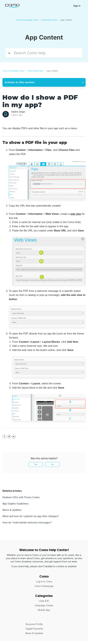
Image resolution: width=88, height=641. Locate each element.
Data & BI (44, 600)
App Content (66, 20)
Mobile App (44, 610)
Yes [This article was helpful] (35, 464)
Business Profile (34, 624)
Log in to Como (44, 581)
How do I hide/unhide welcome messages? (27, 522)
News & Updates (11, 509)
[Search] (44, 53)
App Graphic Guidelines (15, 503)
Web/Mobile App (49, 20)
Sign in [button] (76, 5)
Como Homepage (44, 586)
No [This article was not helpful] (52, 464)
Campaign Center (44, 605)
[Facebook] (4, 437)
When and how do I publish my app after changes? (30, 516)
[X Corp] (9, 437)
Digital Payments (34, 628)
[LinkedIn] (14, 437)
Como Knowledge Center (27, 20)
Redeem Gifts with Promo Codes (21, 497)
